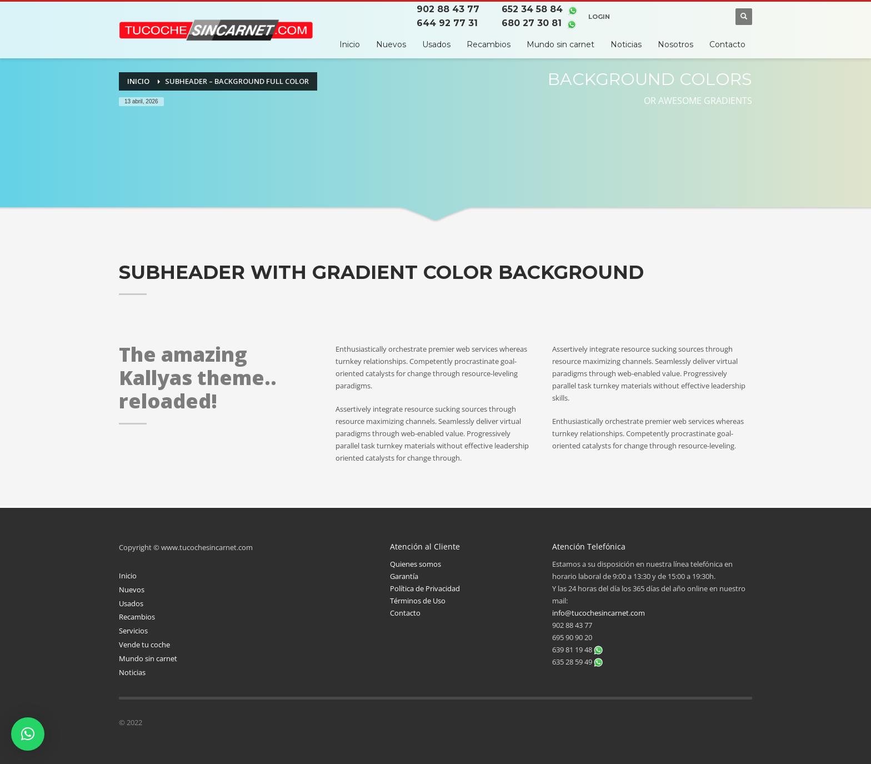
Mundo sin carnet (148, 658)
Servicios (133, 631)
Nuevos (131, 590)
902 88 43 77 (448, 9)
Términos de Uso (417, 601)
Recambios (137, 617)
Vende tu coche (144, 645)
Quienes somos (415, 564)
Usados (131, 603)
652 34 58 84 (531, 9)
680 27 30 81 (530, 23)
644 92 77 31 (447, 23)
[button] (27, 734)
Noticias (132, 672)
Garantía (404, 576)
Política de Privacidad (425, 588)
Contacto (405, 613)
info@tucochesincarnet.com (598, 613)
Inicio (128, 576)
